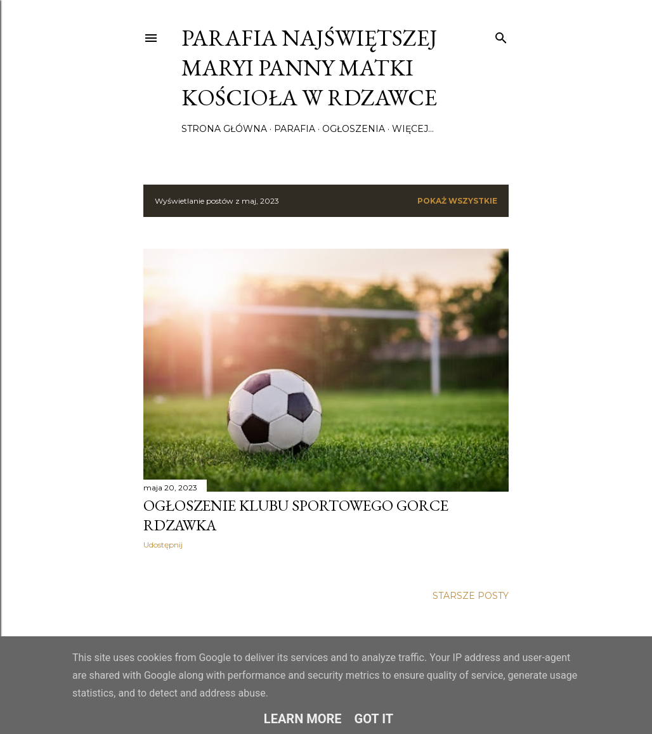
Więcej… (413, 128)
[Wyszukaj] (501, 35)
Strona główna (224, 128)
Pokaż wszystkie (457, 201)
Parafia (294, 128)
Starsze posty (471, 595)
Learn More (303, 718)
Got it (374, 718)
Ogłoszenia (353, 128)
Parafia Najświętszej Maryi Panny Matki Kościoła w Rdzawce (309, 67)
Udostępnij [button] (163, 544)
